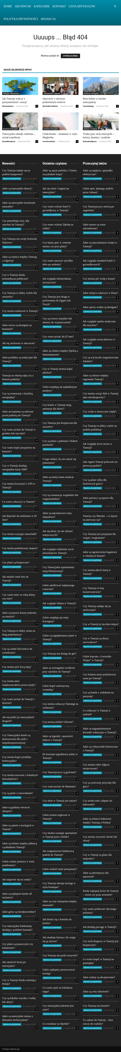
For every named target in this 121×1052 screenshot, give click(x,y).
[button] (115, 6)
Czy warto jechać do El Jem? (58, 336)
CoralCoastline (49, 141)
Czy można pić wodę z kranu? (99, 278)
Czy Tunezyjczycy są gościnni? (59, 772)
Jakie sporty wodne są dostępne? (100, 307)
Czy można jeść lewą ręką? (16, 666)
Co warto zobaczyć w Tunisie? (18, 501)
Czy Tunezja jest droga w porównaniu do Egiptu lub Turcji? (57, 300)
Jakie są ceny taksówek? (96, 991)
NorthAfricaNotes (50, 106)
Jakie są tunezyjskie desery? (17, 188)
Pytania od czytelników (11, 178)
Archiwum (23, 6)
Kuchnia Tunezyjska (91, 93)
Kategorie (42, 6)
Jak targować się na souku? (16, 879)
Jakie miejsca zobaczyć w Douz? (100, 292)
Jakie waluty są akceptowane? (99, 977)
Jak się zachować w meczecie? (18, 343)
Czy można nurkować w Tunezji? (20, 310)
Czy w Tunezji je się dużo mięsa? (101, 624)
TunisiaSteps (88, 106)
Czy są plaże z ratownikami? (17, 793)
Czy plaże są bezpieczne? (15, 562)
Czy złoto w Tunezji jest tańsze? (60, 800)
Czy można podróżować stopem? (20, 548)
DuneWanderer (8, 141)
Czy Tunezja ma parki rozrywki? (60, 955)
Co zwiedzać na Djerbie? (56, 1023)
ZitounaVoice (8, 106)
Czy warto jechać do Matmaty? (59, 786)
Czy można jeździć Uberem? (58, 721)
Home (8, 6)
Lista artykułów (82, 6)
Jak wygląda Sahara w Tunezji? (59, 603)
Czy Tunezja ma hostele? (96, 1005)
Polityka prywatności (21, 19)
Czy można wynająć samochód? (19, 533)
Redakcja (48, 19)
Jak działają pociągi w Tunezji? (99, 926)
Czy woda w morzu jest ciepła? (99, 411)
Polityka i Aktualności (11, 93)
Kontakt (59, 6)
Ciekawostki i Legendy (51, 93)
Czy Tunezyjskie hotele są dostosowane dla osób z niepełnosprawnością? (16, 739)
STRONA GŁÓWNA (70, 56)
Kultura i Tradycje (90, 129)
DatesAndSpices (90, 141)
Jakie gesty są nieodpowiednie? (19, 911)
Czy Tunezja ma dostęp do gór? (59, 653)
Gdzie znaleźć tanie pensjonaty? (60, 869)
